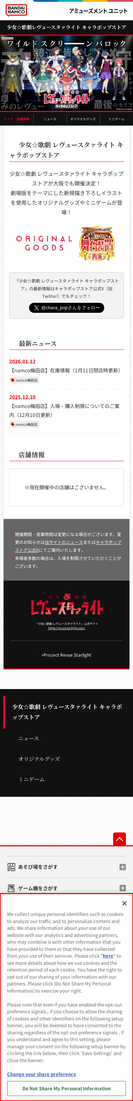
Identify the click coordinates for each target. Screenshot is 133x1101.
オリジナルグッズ (83, 119)
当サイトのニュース (64, 542)
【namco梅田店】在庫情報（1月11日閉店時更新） (66, 370)
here (108, 955)
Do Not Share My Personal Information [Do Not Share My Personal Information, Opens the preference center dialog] (66, 1088)
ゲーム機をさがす (38, 888)
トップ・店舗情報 (16, 119)
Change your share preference (41, 1074)
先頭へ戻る (119, 838)
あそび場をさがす (38, 866)
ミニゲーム (116, 119)
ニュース (50, 119)
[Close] (124, 903)
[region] (66, 997)
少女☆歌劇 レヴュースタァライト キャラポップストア (67, 712)
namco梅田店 (27, 380)
